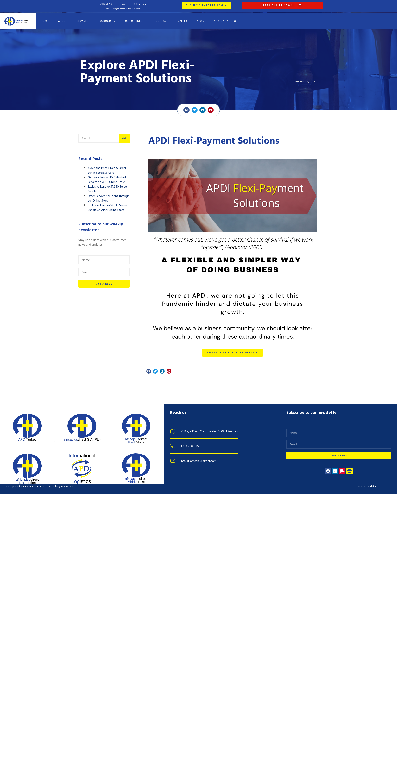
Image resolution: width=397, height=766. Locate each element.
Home (44, 19)
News (200, 19)
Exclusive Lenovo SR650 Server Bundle (108, 187)
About (62, 19)
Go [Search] (124, 136)
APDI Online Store (226, 19)
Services (82, 19)
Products (107, 19)
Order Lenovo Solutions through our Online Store (108, 196)
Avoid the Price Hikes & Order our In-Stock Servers (107, 168)
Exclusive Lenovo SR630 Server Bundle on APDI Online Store (107, 205)
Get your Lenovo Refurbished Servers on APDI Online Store (107, 177)
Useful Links (135, 19)
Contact (162, 19)
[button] (186, 108)
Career (182, 19)
